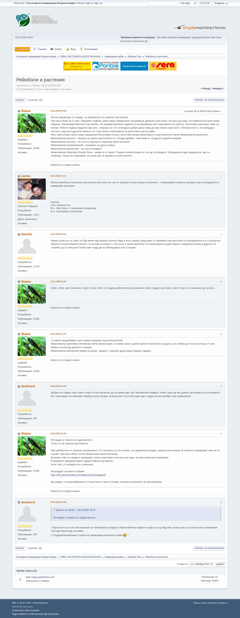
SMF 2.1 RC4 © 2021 (21, 603)
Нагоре (20, 548)
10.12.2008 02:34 (58, 281)
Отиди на (182, 564)
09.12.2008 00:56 (58, 111)
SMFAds (15, 607)
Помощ (196, 603)
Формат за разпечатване (209, 100)
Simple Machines (40, 603)
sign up (98, 3)
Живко (26, 110)
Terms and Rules (209, 603)
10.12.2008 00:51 (58, 234)
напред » (218, 88)
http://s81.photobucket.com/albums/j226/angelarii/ (78, 475)
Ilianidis (26, 234)
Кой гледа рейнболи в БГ (40, 577)
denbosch (28, 386)
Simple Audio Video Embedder (25, 610)
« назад (205, 88)
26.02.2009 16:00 (58, 502)
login (88, 3)
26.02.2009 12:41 (58, 334)
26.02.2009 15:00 (58, 386)
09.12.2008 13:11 (58, 176)
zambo (26, 176)
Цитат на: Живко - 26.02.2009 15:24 (75, 510)
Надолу (20, 100)
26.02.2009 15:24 (58, 433)
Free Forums (27, 607)
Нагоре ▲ (223, 603)
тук (146, 41)
